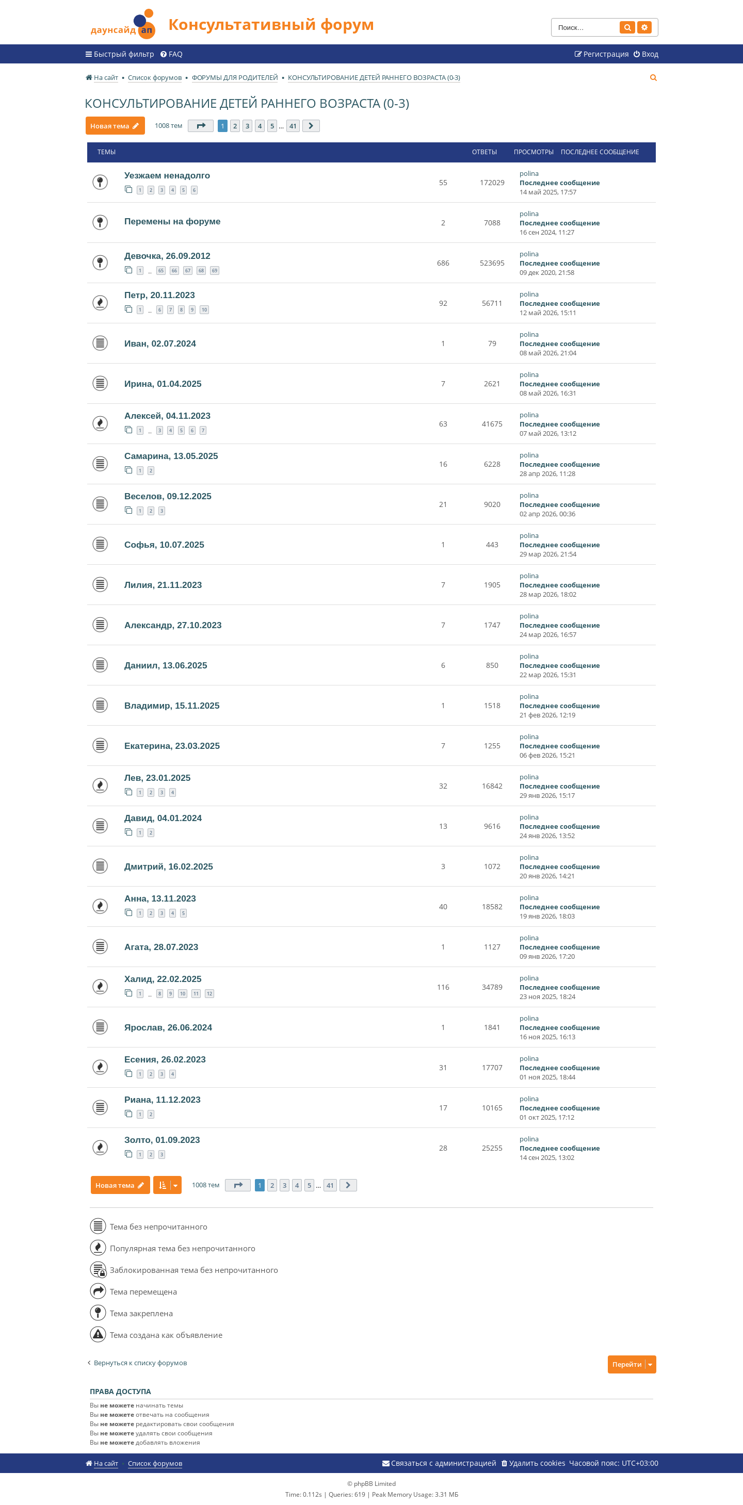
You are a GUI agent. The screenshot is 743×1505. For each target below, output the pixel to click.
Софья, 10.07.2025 (164, 544)
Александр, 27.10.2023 (173, 625)
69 (214, 270)
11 (196, 993)
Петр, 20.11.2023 (159, 295)
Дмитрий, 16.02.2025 (168, 866)
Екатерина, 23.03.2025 (172, 746)
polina (529, 173)
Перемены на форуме (172, 221)
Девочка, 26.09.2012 (167, 256)
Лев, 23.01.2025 (157, 778)
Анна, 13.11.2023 (160, 898)
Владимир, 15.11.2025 (172, 705)
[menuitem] (171, 54)
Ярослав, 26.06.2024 (168, 1027)
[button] (201, 126)
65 (161, 270)
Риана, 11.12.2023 (162, 1099)
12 (209, 993)
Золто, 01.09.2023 (162, 1140)
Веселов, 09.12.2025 (168, 496)
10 (204, 309)
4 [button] (260, 125)
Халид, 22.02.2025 (163, 979)
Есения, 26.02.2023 (165, 1059)
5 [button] (272, 125)
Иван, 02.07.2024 (160, 343)
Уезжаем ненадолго (167, 175)
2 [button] (235, 125)
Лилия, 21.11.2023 (163, 585)
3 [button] (248, 125)
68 (201, 270)
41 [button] (293, 125)
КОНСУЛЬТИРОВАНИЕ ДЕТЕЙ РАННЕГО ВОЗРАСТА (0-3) (247, 102)
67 (187, 270)
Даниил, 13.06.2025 (165, 665)
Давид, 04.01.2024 (163, 818)
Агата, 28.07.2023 (161, 947)
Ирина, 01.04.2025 (163, 384)
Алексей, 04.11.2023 (167, 416)
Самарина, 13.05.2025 (171, 456)
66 (174, 270)
